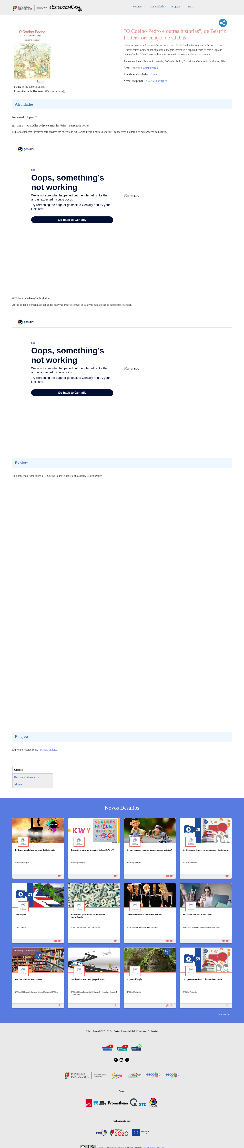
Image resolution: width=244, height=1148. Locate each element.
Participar (141, 1031)
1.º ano (153, 74)
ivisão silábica (49, 749)
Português (161, 80)
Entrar (191, 6)
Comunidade (157, 6)
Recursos (138, 6)
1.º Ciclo (149, 80)
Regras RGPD (99, 1031)
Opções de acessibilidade (125, 1031)
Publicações (153, 1031)
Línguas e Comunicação (145, 67)
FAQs (109, 1031)
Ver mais (223, 1014)
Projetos (175, 6)
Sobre (88, 1031)
